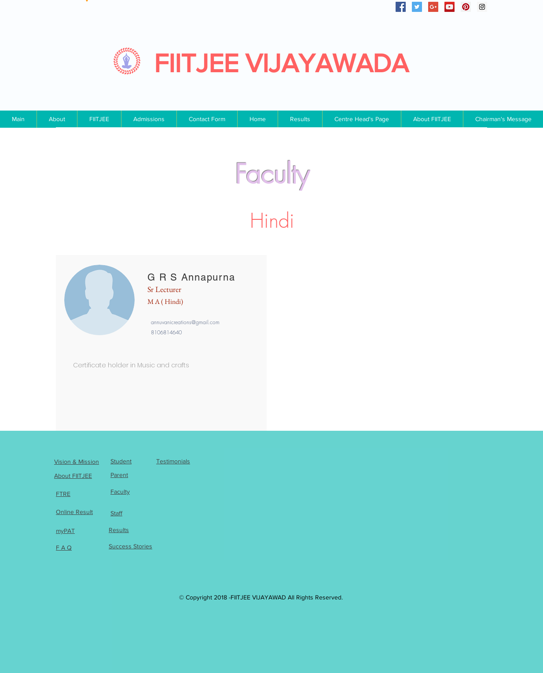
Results (119, 529)
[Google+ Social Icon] (433, 7)
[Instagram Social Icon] (482, 7)
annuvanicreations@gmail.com (185, 322)
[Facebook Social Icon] (401, 7)
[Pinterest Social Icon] (466, 7)
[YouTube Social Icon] (449, 7)
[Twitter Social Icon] (417, 7)
